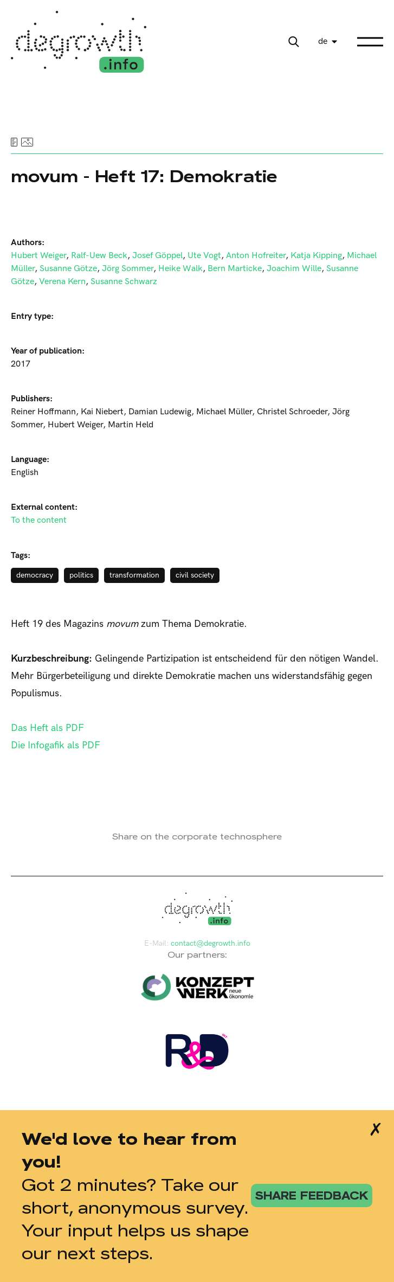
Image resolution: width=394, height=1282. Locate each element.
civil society (195, 575)
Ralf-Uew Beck (99, 256)
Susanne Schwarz (124, 282)
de (322, 41)
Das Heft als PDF (47, 728)
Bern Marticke (235, 269)
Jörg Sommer (127, 269)
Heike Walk (180, 269)
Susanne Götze (68, 269)
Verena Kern (62, 282)
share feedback (311, 1195)
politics (81, 575)
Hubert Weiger (38, 256)
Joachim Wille (294, 269)
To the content (39, 520)
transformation (134, 575)
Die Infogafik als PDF (55, 745)
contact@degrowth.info (210, 943)
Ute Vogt (204, 256)
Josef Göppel (157, 256)
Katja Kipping (316, 256)
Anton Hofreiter (256, 256)
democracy (34, 575)
